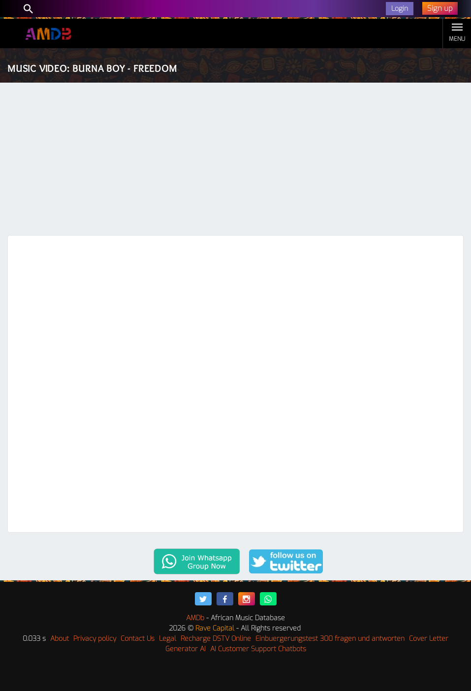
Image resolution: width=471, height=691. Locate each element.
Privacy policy (94, 638)
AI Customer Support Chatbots (258, 649)
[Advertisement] (235, 161)
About (59, 638)
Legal (167, 638)
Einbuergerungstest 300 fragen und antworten (330, 638)
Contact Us (138, 638)
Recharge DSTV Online (216, 638)
